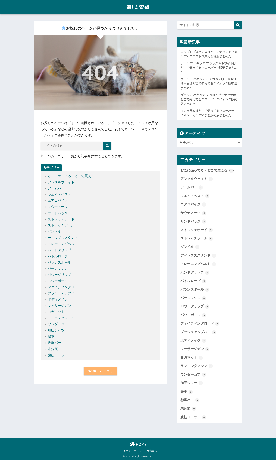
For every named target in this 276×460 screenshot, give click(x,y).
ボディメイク (58, 299)
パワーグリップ (59, 275)
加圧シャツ (56, 330)
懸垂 (51, 336)
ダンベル (54, 231)
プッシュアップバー (63, 293)
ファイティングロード (64, 287)
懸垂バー (54, 343)
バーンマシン (58, 268)
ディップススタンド (63, 237)
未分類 (53, 349)
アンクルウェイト (61, 182)
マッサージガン (59, 305)
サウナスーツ (58, 207)
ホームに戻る (100, 371)
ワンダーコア (58, 324)
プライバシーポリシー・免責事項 (137, 450)
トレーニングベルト (63, 244)
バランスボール (59, 262)
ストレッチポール (61, 225)
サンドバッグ (58, 213)
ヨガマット (56, 312)
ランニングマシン (61, 318)
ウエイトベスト (59, 194)
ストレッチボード (61, 219)
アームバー (56, 188)
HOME (138, 444)
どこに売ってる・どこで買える (71, 176)
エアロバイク (58, 200)
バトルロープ (58, 256)
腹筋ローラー (58, 355)
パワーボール (58, 281)
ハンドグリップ (59, 250)
